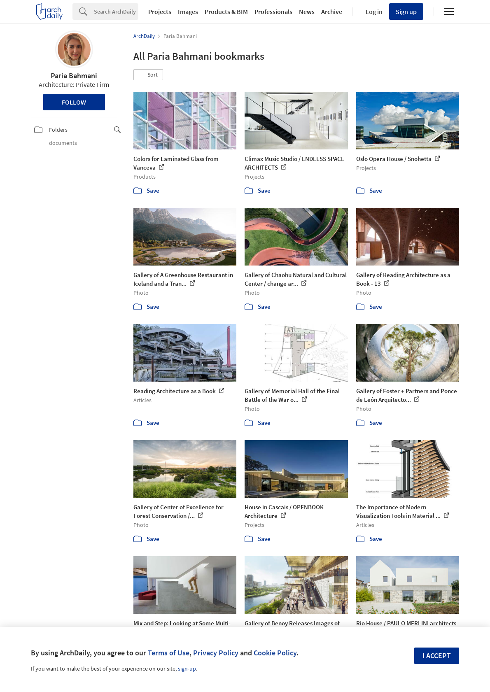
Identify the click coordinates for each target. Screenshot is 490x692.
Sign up (406, 11)
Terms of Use (168, 652)
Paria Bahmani (74, 75)
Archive (331, 11)
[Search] (116, 11)
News (307, 11)
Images (188, 11)
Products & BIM (226, 11)
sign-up (187, 668)
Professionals (273, 11)
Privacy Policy (215, 652)
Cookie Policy (275, 652)
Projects (159, 11)
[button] (148, 75)
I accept (436, 655)
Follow (74, 102)
